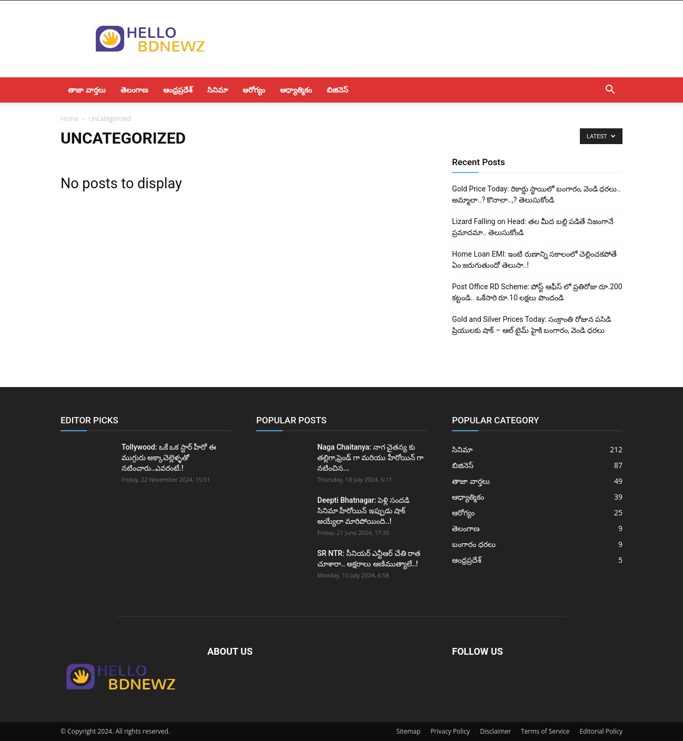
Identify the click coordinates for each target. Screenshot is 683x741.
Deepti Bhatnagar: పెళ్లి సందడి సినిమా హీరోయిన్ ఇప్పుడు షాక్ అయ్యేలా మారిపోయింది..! (363, 510)
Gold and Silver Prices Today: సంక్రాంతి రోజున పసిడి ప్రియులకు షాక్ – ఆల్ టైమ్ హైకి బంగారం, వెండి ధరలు (531, 324)
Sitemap (408, 731)
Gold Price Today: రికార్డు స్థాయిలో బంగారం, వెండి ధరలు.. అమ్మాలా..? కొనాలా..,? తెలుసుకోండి (536, 194)
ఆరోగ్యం (254, 90)
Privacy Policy (450, 731)
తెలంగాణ (134, 90)
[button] (609, 91)
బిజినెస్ (337, 90)
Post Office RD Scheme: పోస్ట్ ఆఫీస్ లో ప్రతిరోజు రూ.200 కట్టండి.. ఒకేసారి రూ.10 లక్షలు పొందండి (537, 292)
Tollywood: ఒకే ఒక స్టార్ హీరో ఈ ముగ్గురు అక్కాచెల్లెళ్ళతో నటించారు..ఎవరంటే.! (169, 457)
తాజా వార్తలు (87, 90)
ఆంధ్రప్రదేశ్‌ (178, 90)
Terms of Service (545, 731)
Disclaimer (495, 731)
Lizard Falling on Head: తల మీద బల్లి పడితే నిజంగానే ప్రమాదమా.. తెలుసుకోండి (533, 227)
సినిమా (217, 90)
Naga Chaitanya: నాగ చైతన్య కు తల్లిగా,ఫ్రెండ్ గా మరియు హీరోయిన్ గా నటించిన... (370, 457)
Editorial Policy (600, 731)
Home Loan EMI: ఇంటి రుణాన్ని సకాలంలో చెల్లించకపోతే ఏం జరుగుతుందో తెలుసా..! (534, 259)
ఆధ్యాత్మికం (296, 90)
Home (69, 118)
